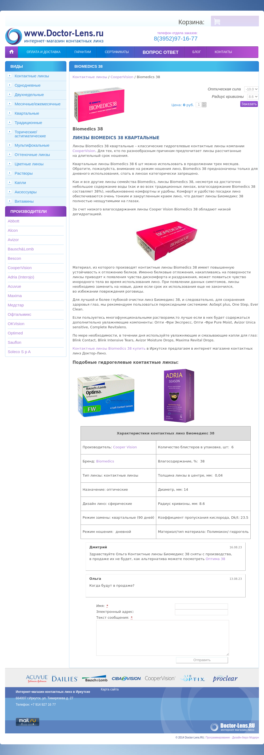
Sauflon (14, 342)
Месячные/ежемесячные (38, 104)
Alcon (13, 230)
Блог (197, 52)
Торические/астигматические (30, 134)
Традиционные (28, 122)
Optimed (15, 333)
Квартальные (27, 113)
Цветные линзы (29, 164)
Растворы (24, 173)
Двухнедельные (29, 94)
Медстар (16, 305)
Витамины (24, 201)
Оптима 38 (215, 559)
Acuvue (14, 286)
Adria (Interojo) (21, 277)
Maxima (15, 295)
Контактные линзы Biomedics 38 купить (109, 348)
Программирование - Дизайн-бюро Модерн (232, 737)
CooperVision (20, 267)
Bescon (14, 258)
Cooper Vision (125, 447)
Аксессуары (26, 192)
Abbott (13, 221)
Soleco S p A (19, 351)
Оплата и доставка (44, 52)
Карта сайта (110, 689)
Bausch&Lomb (21, 249)
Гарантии (82, 52)
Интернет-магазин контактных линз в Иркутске (53, 692)
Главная (11, 48)
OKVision (16, 323)
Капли (20, 182)
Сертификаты (117, 52)
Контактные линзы (32, 76)
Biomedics (105, 461)
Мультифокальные (32, 145)
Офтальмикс (19, 314)
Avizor (13, 239)
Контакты (223, 52)
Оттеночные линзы (32, 154)
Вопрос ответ (161, 52)
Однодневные (28, 85)
